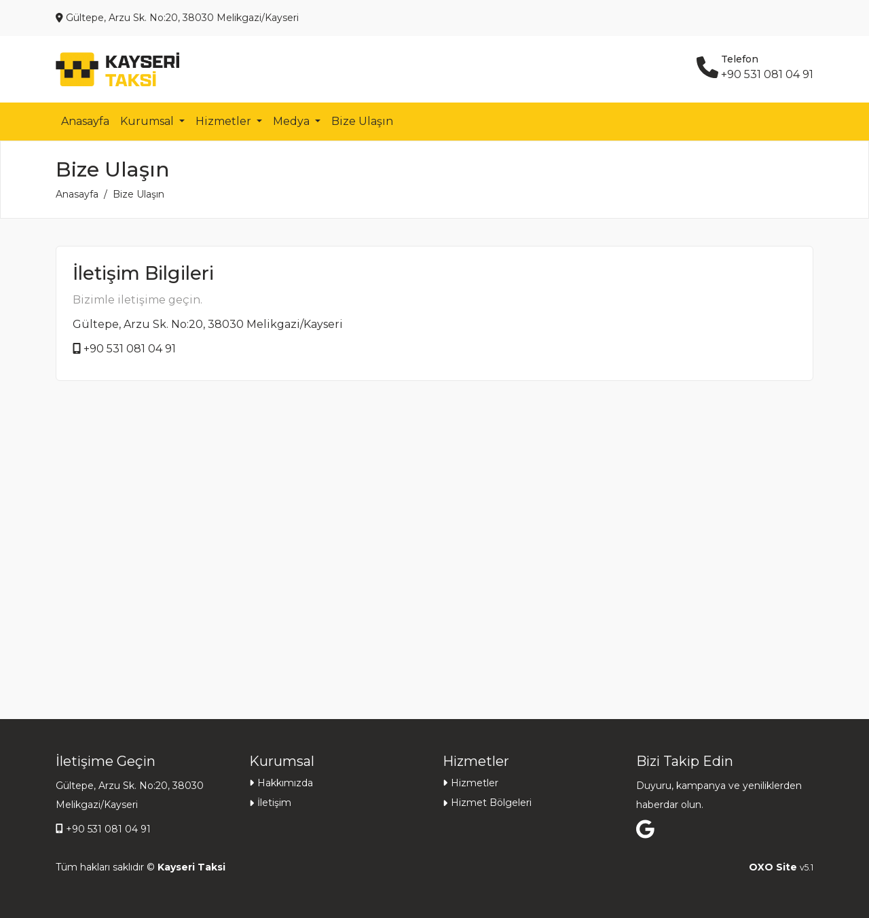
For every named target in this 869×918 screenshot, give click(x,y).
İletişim (274, 802)
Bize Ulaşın (362, 121)
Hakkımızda (285, 783)
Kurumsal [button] (148, 121)
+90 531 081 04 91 (130, 348)
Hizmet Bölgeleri (491, 802)
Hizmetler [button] (225, 121)
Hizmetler (474, 783)
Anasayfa (85, 121)
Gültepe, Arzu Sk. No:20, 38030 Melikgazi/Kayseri (208, 324)
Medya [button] (292, 121)
